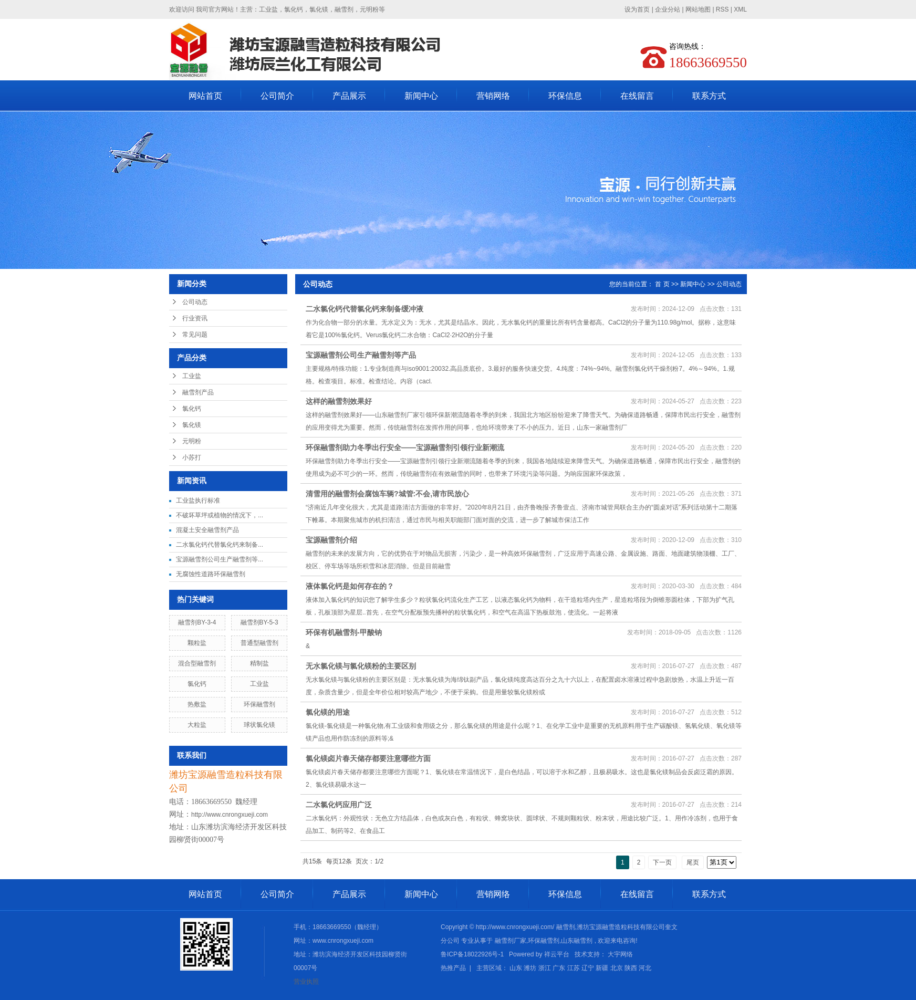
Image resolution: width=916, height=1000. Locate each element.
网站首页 (205, 95)
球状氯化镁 (259, 724)
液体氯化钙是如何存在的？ (350, 586)
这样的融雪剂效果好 (339, 401)
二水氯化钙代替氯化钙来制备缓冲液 (364, 309)
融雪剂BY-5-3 (259, 622)
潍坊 (530, 968)
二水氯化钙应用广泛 (339, 804)
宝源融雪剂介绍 (331, 540)
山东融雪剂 (576, 940)
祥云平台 (556, 954)
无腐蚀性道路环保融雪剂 (210, 574)
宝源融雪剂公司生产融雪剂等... (219, 559)
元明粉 (191, 441)
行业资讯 (194, 318)
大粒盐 (197, 724)
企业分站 (667, 9)
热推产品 (453, 968)
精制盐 (259, 663)
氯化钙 (191, 408)
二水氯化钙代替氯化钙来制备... (219, 544)
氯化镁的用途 (328, 712)
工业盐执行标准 (198, 500)
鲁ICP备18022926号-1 (472, 954)
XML (740, 9)
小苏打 (191, 457)
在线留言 (637, 95)
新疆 (602, 968)
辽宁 (587, 968)
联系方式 (709, 95)
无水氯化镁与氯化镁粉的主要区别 (361, 666)
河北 (645, 968)
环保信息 (565, 95)
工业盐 (191, 376)
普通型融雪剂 (259, 643)
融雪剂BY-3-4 (197, 622)
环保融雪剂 (259, 704)
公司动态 (194, 302)
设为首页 (637, 9)
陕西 (630, 968)
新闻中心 (421, 95)
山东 (515, 968)
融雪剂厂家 (510, 940)
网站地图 (698, 9)
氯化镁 (191, 425)
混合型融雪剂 (197, 663)
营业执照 (306, 981)
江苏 (573, 968)
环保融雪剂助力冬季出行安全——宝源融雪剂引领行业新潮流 (405, 447)
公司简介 (277, 95)
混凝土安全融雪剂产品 (207, 530)
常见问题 (194, 334)
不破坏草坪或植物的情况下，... (219, 515)
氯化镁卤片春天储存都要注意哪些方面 (368, 758)
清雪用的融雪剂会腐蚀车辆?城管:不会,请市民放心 (387, 493)
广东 (559, 968)
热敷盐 (197, 704)
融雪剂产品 (198, 392)
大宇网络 (620, 954)
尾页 (692, 862)
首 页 (662, 284)
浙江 (544, 968)
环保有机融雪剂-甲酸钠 (344, 632)
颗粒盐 (197, 643)
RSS (722, 9)
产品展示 (349, 95)
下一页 (662, 862)
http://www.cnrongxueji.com (229, 814)
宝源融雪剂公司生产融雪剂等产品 (361, 355)
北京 (616, 968)
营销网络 (493, 95)
